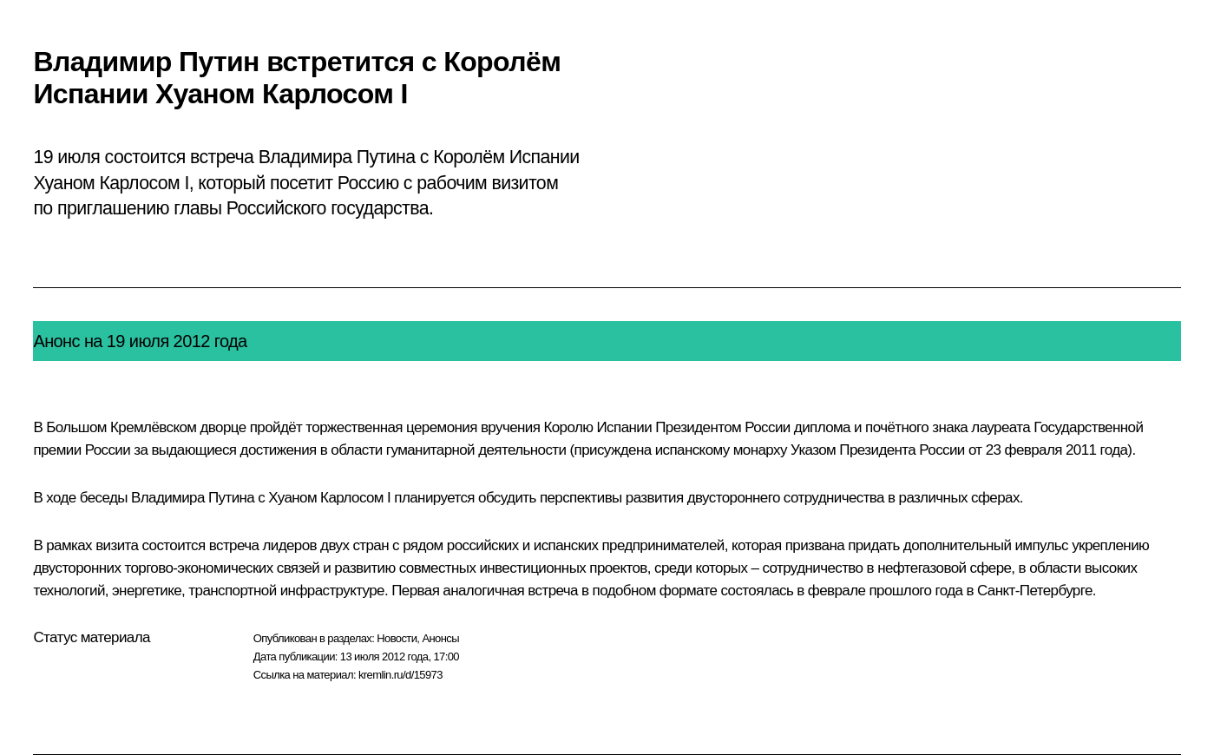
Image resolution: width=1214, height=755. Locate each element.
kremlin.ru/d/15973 (400, 674)
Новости (397, 638)
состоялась (757, 590)
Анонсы (440, 638)
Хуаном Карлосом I (329, 497)
